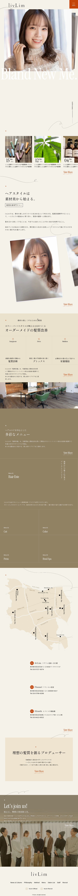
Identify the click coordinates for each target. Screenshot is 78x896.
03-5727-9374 (38, 669)
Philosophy (28, 882)
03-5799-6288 (38, 693)
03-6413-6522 (38, 717)
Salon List (51, 882)
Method (37, 882)
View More (68, 172)
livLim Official (31, 889)
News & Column (16, 882)
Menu (44, 882)
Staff (58, 882)
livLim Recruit (46, 889)
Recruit (65, 882)
